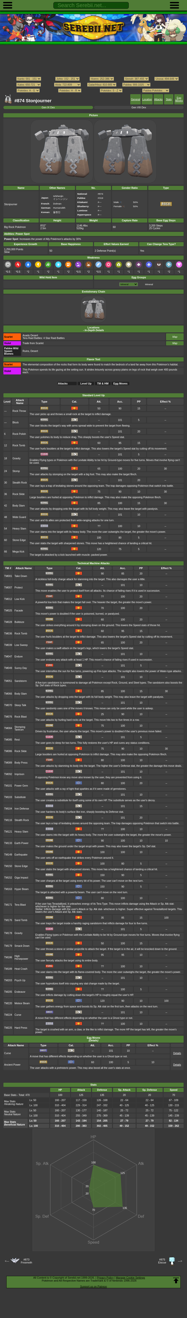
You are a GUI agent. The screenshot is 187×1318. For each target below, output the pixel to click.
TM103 (8, 797)
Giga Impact (21, 877)
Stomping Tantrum (20, 728)
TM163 (8, 889)
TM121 (8, 831)
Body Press (21, 762)
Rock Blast (21, 716)
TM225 (8, 1027)
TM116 (8, 820)
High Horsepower (21, 957)
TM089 (8, 762)
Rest (17, 739)
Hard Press (21, 1027)
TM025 (8, 610)
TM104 (8, 808)
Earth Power (21, 843)
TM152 (8, 877)
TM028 (8, 622)
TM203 (8, 980)
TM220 (8, 1003)
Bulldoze (19, 622)
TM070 (8, 705)
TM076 (8, 716)
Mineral (149, 284)
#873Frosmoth (26, 1261)
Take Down (21, 576)
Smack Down (22, 946)
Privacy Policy (105, 1277)
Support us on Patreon (93, 1286)
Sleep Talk (20, 705)
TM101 (8, 785)
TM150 (8, 866)
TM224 (8, 1015)
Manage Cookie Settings (130, 1277)
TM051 (8, 681)
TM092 (8, 774)
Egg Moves (179, 99)
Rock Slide (18, 494)
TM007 (8, 587)
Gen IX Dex (48, 107)
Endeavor (20, 992)
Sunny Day (21, 668)
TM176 (8, 920)
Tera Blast (20, 904)
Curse (18, 1015)
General (135, 99)
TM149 (8, 854)
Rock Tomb (18, 445)
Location (147, 99)
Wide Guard (19, 517)
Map (174, 337)
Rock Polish (19, 434)
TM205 (8, 992)
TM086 (8, 751)
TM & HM (103, 383)
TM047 (8, 656)
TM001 (8, 576)
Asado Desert (30, 335)
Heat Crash (21, 969)
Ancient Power (12, 1064)
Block (15, 422)
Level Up (86, 383)
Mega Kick (18, 551)
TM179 (8, 946)
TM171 (8, 904)
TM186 (8, 957)
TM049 (8, 668)
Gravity (16, 458)
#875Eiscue (162, 1261)
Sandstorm (21, 681)
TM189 (8, 969)
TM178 (8, 933)
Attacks (158, 99)
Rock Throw (19, 411)
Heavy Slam (19, 528)
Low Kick (20, 599)
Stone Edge (19, 540)
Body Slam (18, 505)
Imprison (19, 774)
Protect (19, 587)
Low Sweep (21, 645)
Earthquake (21, 854)
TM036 (8, 633)
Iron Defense (22, 808)
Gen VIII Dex (138, 107)
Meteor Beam (22, 1003)
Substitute (20, 797)
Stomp (16, 471)
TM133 (8, 843)
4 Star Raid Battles (54, 338)
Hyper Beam (22, 889)
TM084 (8, 728)
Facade (19, 610)
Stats (169, 99)
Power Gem (21, 785)
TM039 (8, 645)
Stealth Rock (19, 482)
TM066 (8, 693)
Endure (19, 656)
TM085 (8, 739)
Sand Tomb (21, 920)
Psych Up (20, 980)
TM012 (8, 599)
